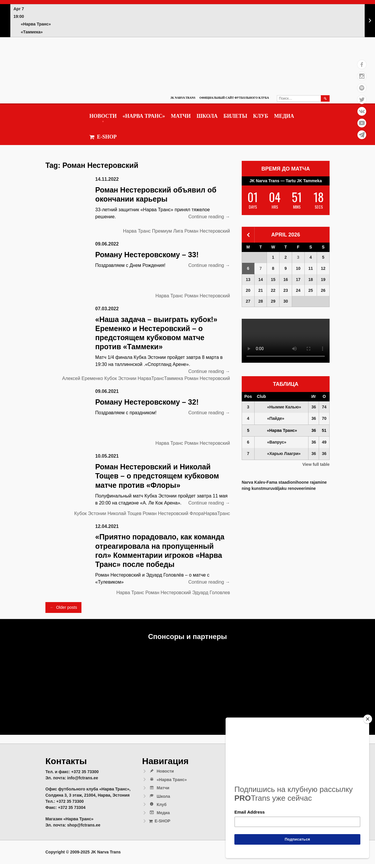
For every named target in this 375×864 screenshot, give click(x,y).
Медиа (284, 116)
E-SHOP (103, 137)
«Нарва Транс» (143, 116)
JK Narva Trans (182, 97)
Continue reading (209, 216)
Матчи (181, 116)
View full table (316, 464)
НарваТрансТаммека (160, 378)
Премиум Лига (167, 231)
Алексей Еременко (82, 378)
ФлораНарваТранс (210, 513)
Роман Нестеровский (207, 231)
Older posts (63, 607)
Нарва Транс (137, 231)
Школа (207, 116)
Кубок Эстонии (120, 378)
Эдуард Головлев (211, 592)
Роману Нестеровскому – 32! (147, 402)
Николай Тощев (125, 513)
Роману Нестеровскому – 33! (147, 254)
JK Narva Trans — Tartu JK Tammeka (286, 180)
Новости (103, 116)
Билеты (235, 116)
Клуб (260, 116)
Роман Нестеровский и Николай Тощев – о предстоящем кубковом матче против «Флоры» (157, 476)
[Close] (367, 719)
